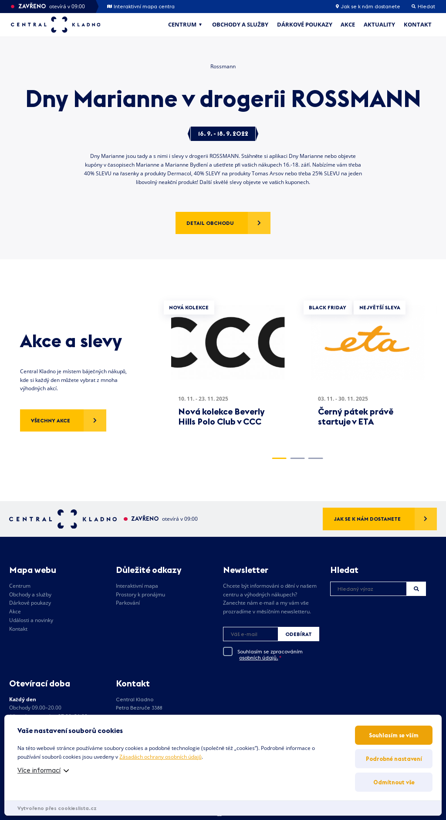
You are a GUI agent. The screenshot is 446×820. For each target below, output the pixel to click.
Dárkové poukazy (304, 24)
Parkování (128, 602)
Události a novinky (31, 620)
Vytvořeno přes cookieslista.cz (57, 808)
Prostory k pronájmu (140, 594)
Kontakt (418, 24)
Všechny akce (50, 420)
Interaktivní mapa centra (141, 6)
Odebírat (298, 634)
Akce (348, 24)
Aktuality (379, 24)
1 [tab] (279, 458)
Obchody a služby (240, 24)
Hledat (416, 589)
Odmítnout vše (394, 782)
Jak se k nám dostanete (368, 6)
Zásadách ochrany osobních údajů (160, 756)
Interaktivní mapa (137, 585)
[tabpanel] (228, 371)
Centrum (182, 24)
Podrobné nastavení (394, 758)
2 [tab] (297, 458)
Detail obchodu (210, 223)
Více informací (39, 770)
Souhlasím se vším (394, 735)
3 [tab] (315, 458)
